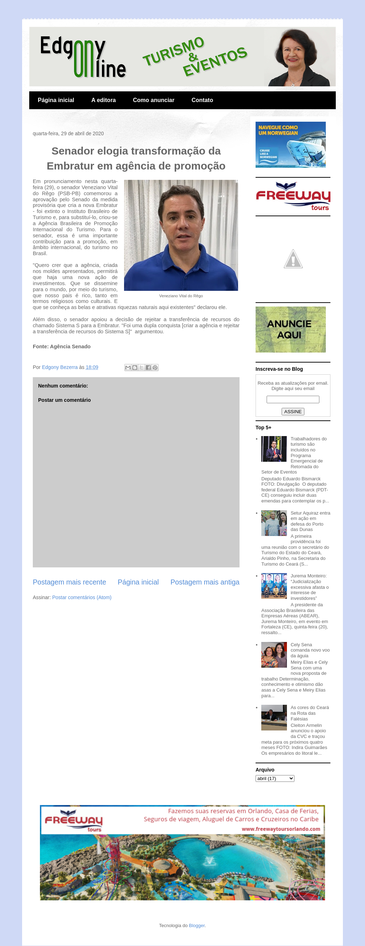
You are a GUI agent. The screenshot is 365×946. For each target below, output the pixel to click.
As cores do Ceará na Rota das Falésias (310, 713)
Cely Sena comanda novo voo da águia (310, 650)
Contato (202, 100)
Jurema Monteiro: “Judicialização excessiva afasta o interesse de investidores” (310, 587)
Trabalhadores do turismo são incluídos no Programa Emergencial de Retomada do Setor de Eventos (294, 455)
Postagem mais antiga (205, 582)
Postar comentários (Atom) (82, 597)
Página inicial (56, 100)
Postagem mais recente (69, 582)
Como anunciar (153, 100)
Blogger (197, 925)
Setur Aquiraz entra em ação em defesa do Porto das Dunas (310, 521)
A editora (103, 100)
